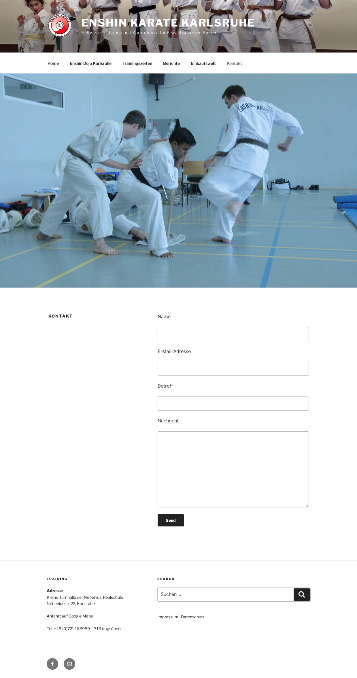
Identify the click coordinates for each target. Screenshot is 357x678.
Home (53, 63)
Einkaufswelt (203, 63)
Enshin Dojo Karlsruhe (91, 63)
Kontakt (234, 63)
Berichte (171, 63)
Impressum (167, 616)
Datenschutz (193, 616)
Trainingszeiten (137, 63)
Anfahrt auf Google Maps (70, 615)
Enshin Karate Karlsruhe (168, 22)
